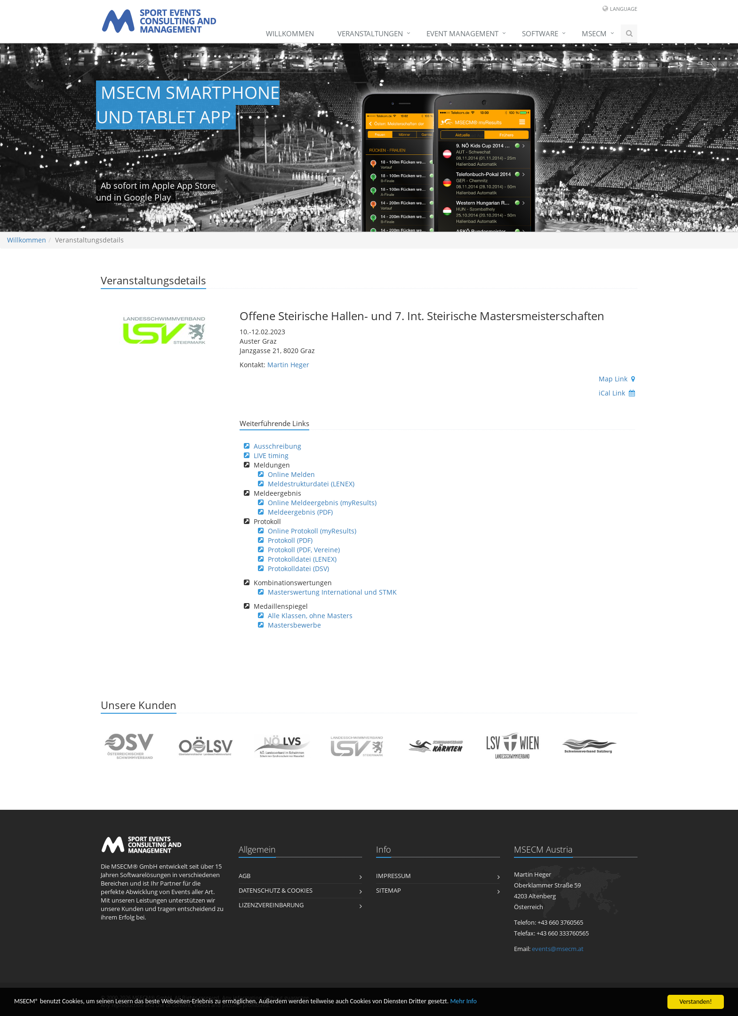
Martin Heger (288, 364)
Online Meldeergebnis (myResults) (322, 502)
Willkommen (290, 33)
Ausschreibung (277, 446)
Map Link (617, 378)
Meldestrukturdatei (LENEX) (311, 483)
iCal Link (617, 392)
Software (540, 33)
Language (623, 8)
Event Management (462, 33)
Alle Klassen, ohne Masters (310, 615)
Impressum (393, 876)
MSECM (594, 33)
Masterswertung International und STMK (332, 592)
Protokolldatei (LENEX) (302, 559)
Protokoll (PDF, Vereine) (304, 549)
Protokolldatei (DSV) (298, 568)
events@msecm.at (558, 949)
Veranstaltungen (370, 33)
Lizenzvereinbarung (271, 905)
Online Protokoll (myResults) (312, 530)
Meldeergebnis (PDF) (300, 512)
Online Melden (291, 474)
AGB (244, 876)
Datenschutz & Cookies (276, 891)
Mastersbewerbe (294, 625)
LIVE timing (271, 455)
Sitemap (388, 891)
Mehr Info (463, 1002)
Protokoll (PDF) (290, 540)
